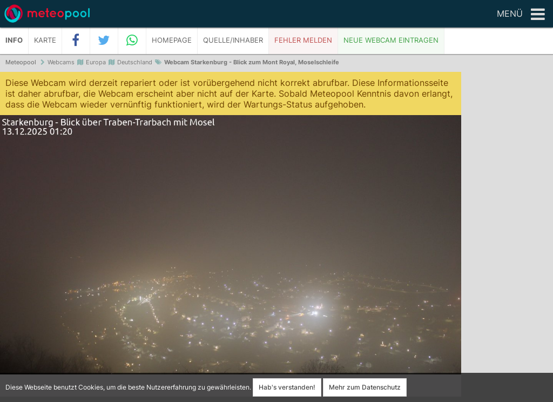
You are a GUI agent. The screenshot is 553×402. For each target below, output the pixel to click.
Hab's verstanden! (287, 387)
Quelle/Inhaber (233, 40)
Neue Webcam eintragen (391, 40)
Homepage (172, 40)
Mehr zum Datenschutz (365, 387)
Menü (521, 14)
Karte (45, 40)
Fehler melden (303, 40)
